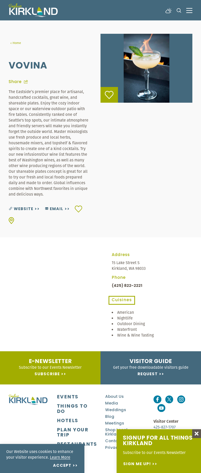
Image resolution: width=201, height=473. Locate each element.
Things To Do (72, 409)
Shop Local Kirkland (116, 432)
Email (54, 209)
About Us (114, 396)
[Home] (33, 10)
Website (21, 209)
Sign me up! (137, 464)
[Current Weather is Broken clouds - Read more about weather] (168, 10)
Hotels (67, 421)
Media (111, 403)
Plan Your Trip (72, 433)
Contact (113, 441)
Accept (62, 465)
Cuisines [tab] (122, 300)
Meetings (114, 423)
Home (15, 42)
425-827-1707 (164, 427)
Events (68, 397)
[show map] (11, 220)
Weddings (115, 410)
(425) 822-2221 (127, 286)
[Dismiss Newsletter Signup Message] (196, 433)
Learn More (60, 457)
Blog (109, 417)
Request (148, 374)
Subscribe (47, 374)
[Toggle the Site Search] (179, 10)
